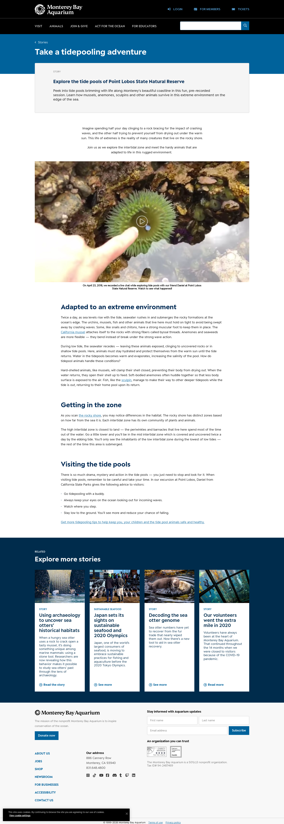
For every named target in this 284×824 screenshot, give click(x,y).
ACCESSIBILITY (45, 793)
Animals (56, 26)
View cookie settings (19, 815)
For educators (144, 26)
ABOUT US (42, 754)
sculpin (126, 380)
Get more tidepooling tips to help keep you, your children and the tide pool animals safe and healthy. (132, 522)
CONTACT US (44, 801)
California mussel (73, 332)
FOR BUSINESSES (47, 785)
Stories (43, 42)
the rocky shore (90, 415)
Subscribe (239, 730)
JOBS (38, 762)
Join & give (79, 26)
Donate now (46, 735)
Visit (38, 26)
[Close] (127, 814)
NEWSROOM (44, 777)
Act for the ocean (110, 26)
